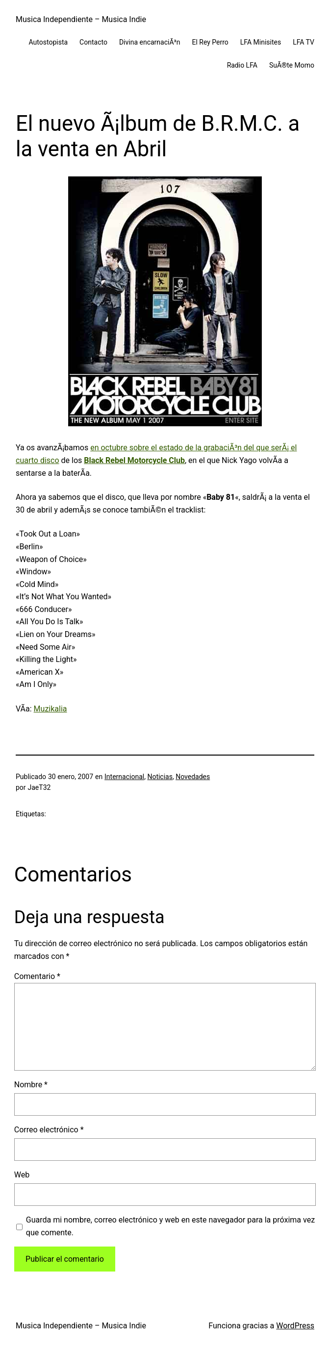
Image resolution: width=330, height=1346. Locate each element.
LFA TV (303, 42)
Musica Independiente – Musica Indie (81, 19)
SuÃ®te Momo (291, 65)
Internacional (124, 777)
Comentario (37, 976)
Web (21, 1174)
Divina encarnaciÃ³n (149, 42)
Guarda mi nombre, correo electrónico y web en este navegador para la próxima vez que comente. (170, 1226)
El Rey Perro (210, 42)
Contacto (93, 42)
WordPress (295, 1325)
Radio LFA (242, 65)
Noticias (160, 777)
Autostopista (48, 42)
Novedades (193, 777)
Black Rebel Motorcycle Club (134, 460)
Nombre (31, 1084)
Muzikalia (50, 708)
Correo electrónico (49, 1129)
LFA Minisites (260, 42)
